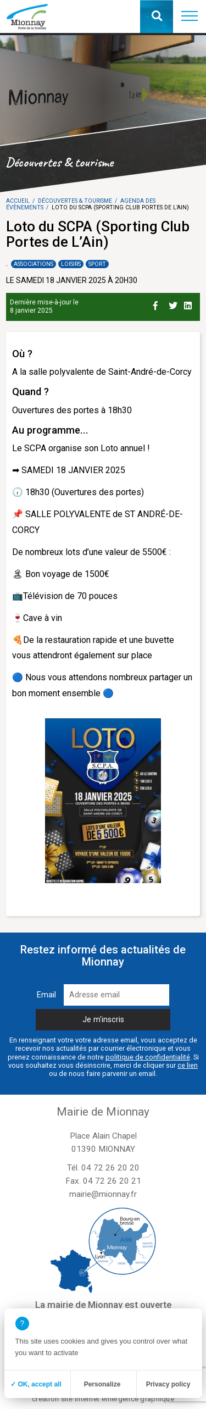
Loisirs (71, 264)
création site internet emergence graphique (103, 1399)
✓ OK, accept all (36, 1384)
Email (46, 995)
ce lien (187, 1065)
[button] (189, 16)
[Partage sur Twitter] (174, 303)
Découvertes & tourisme (75, 200)
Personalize (102, 1384)
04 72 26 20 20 (110, 1168)
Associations (33, 264)
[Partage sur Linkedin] (189, 303)
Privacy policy (168, 1384)
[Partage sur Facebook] (158, 303)
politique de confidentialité (147, 1057)
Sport (97, 264)
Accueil (18, 200)
